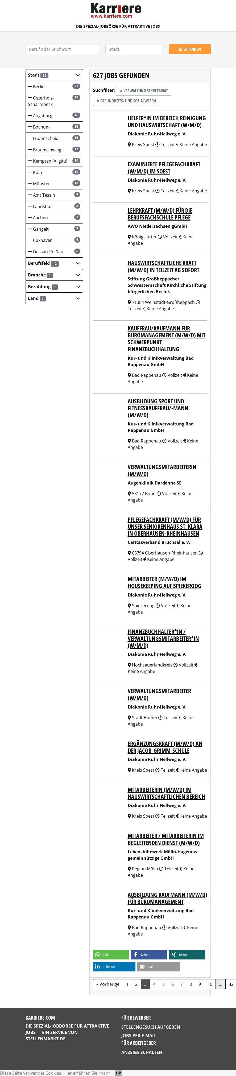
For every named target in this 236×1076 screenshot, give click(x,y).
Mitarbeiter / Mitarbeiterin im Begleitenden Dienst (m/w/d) (166, 839)
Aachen (54, 217)
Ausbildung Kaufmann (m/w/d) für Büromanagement (167, 898)
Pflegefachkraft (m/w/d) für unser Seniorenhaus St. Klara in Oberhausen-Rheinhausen (165, 526)
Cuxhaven (54, 240)
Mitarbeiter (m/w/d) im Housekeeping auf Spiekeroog (164, 582)
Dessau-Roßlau (54, 252)
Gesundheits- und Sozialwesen (126, 101)
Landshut (54, 206)
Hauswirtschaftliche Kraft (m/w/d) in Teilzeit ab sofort (163, 266)
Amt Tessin (54, 195)
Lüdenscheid (54, 138)
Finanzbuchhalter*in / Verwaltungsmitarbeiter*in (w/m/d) (163, 638)
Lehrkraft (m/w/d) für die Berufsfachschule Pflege (160, 213)
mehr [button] (104, 1073)
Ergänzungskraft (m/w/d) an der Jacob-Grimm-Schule (165, 747)
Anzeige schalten (141, 1052)
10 (210, 984)
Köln (54, 172)
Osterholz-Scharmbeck (54, 101)
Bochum (54, 127)
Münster (54, 183)
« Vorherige (107, 984)
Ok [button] (118, 1072)
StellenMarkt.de (45, 1039)
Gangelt (54, 229)
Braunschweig (54, 150)
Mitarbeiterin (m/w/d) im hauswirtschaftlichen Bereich (166, 793)
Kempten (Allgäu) (54, 161)
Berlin (54, 87)
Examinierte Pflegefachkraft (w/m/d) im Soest (164, 167)
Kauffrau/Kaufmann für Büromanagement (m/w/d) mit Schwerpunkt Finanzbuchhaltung (166, 338)
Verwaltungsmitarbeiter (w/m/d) (159, 694)
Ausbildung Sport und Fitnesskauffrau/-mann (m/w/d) (158, 408)
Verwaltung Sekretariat (143, 91)
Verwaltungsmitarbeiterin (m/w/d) (162, 470)
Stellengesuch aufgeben (150, 1027)
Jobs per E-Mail (138, 1035)
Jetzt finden (190, 49)
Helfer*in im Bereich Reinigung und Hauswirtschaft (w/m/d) (167, 121)
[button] (54, 75)
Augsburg (54, 116)
